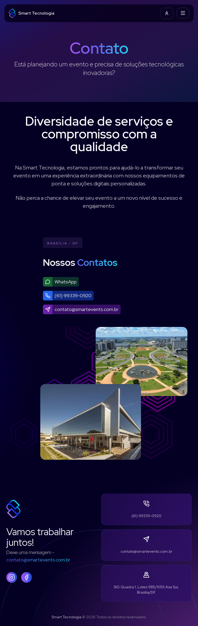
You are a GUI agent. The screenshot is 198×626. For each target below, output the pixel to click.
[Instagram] (11, 577)
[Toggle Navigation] (183, 13)
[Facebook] (26, 577)
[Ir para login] (166, 13)
